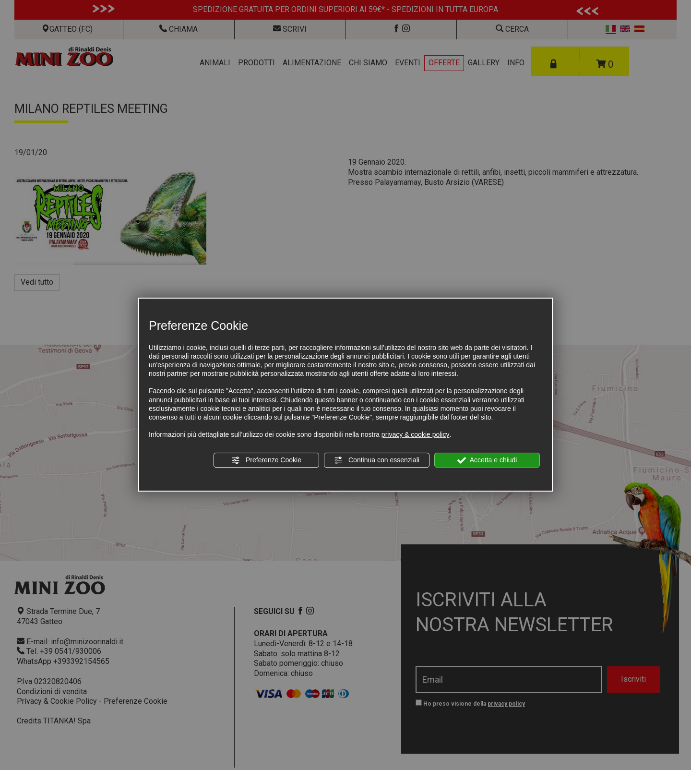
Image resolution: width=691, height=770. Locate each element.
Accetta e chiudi (487, 460)
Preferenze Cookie (266, 460)
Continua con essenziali (376, 460)
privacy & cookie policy (415, 434)
